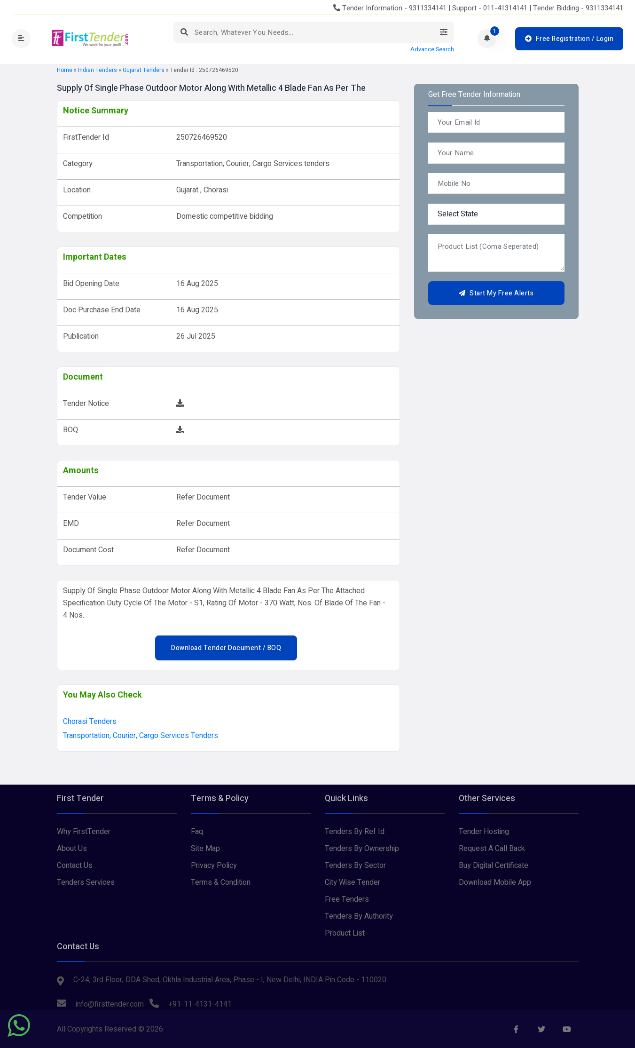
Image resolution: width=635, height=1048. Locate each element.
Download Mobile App (495, 882)
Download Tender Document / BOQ (226, 648)
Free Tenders (347, 899)
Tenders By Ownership (362, 848)
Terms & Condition (221, 882)
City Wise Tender (352, 882)
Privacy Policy (214, 865)
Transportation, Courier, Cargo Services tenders (140, 735)
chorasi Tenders (90, 721)
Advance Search (432, 49)
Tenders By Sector (355, 865)
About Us (72, 848)
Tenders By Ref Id (354, 831)
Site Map (205, 848)
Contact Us (75, 865)
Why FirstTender (83, 831)
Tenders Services (86, 882)
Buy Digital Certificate (493, 865)
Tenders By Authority (359, 916)
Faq (197, 831)
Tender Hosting (484, 831)
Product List (345, 933)
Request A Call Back (492, 848)
